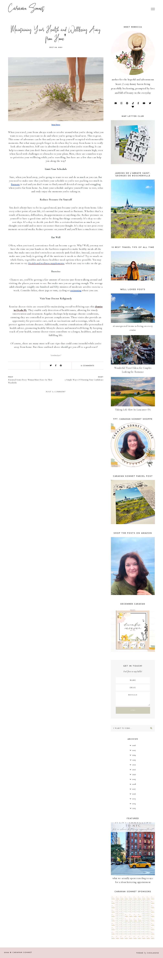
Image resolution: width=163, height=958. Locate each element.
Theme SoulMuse (147, 953)
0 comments (87, 366)
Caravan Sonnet (26, 9)
